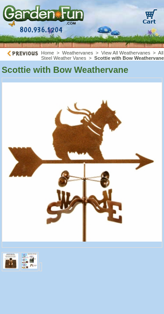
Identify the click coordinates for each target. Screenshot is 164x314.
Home (47, 52)
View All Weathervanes (125, 52)
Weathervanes (77, 52)
